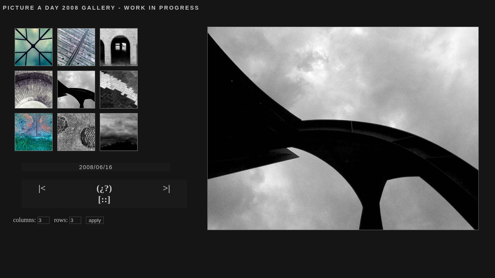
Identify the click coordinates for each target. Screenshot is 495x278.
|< (42, 188)
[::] (104, 199)
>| (166, 188)
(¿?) (104, 188)
